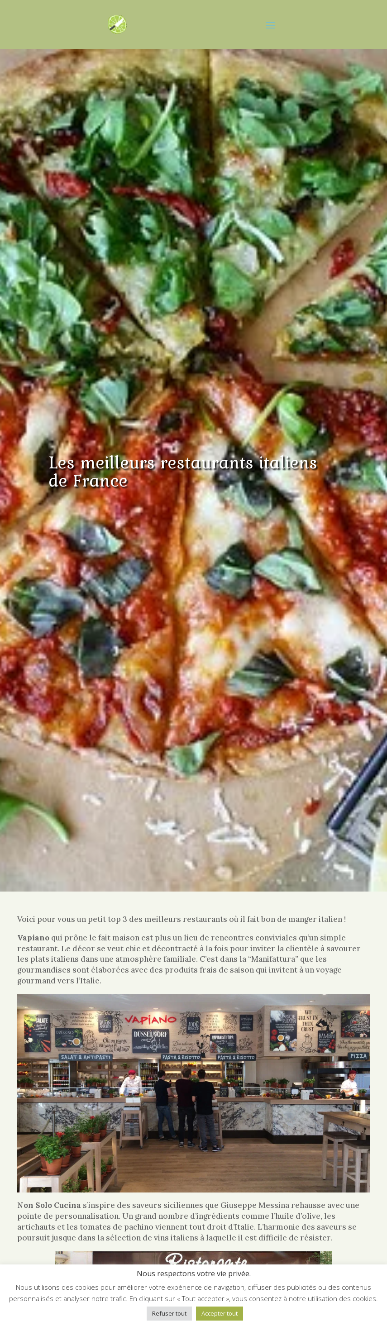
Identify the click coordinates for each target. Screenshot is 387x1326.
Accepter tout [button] (219, 1313)
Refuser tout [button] (169, 1313)
